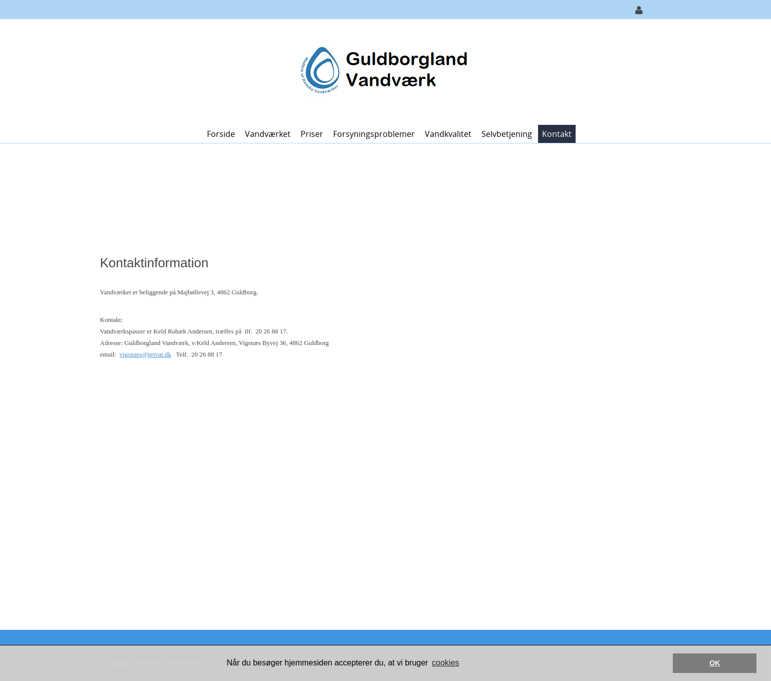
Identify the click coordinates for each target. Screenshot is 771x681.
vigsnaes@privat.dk (145, 354)
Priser (312, 133)
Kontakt (557, 133)
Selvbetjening (506, 133)
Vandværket (268, 133)
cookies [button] (445, 662)
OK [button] (714, 663)
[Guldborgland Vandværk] (382, 71)
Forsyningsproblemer (374, 133)
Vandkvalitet (448, 133)
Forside (221, 133)
